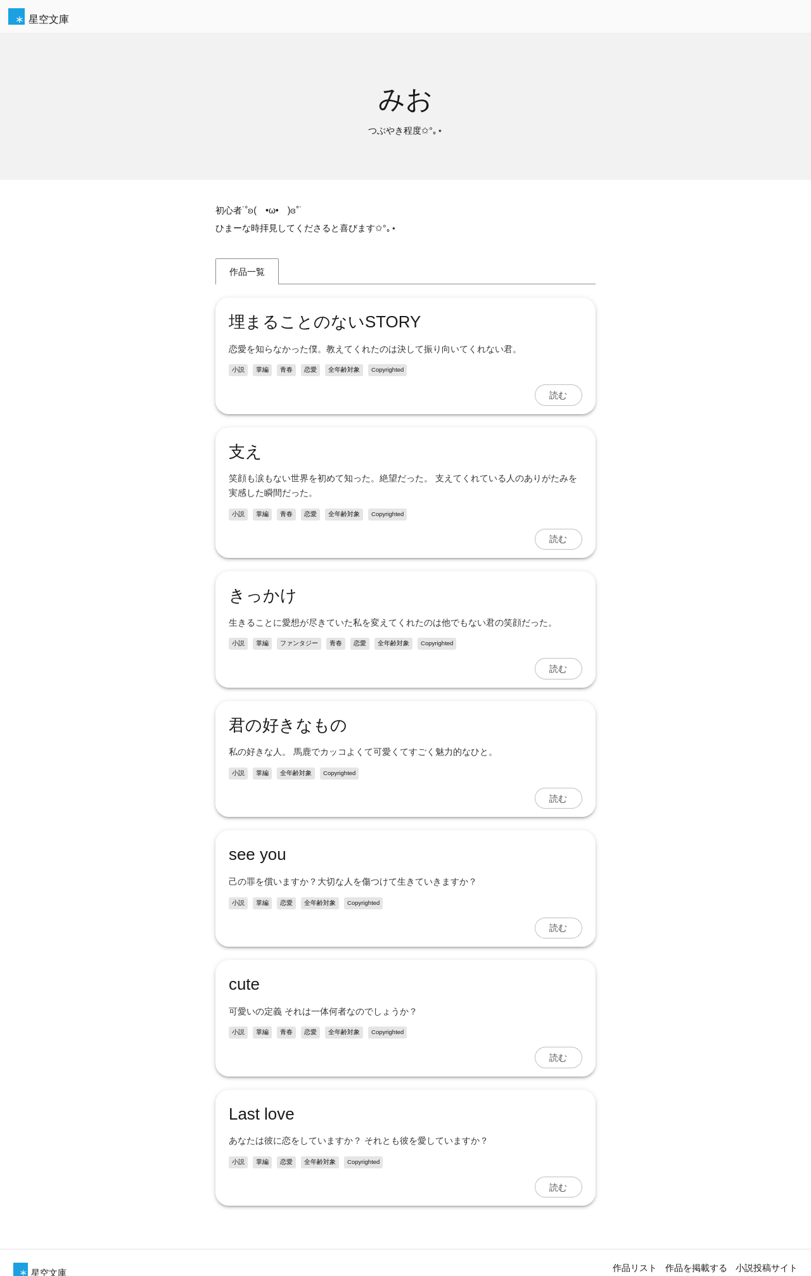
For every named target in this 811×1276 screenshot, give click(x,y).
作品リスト (635, 1268)
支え (245, 451)
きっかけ (263, 595)
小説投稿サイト (767, 1268)
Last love (262, 1114)
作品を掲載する (696, 1268)
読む (558, 395)
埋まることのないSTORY (325, 322)
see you (257, 854)
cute (244, 984)
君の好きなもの (288, 725)
